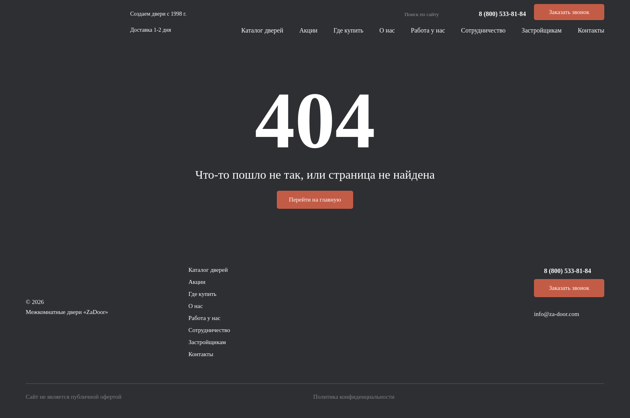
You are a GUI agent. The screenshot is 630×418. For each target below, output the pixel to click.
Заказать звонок (569, 12)
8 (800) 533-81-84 (502, 13)
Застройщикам (542, 30)
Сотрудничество (483, 30)
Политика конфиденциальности (354, 397)
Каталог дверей (262, 30)
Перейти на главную (315, 199)
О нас (387, 30)
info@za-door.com (556, 314)
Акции (308, 30)
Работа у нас (428, 30)
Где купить (348, 30)
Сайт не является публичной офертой (73, 397)
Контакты (591, 30)
